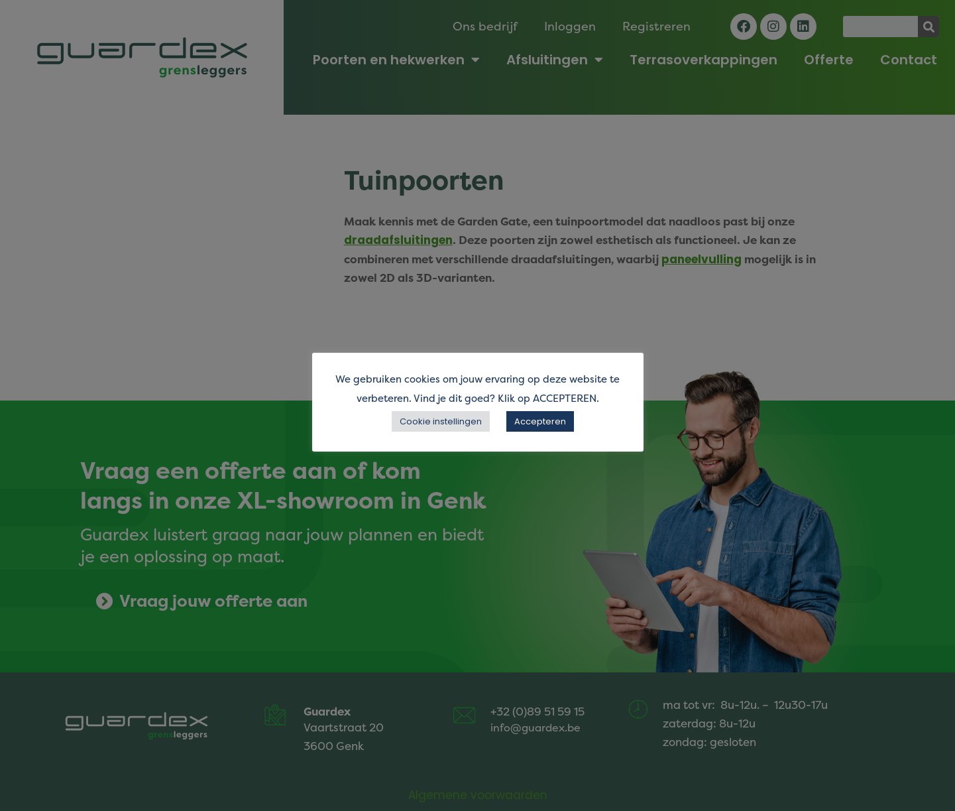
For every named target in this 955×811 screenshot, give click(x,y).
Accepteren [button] (540, 421)
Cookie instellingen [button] (441, 421)
